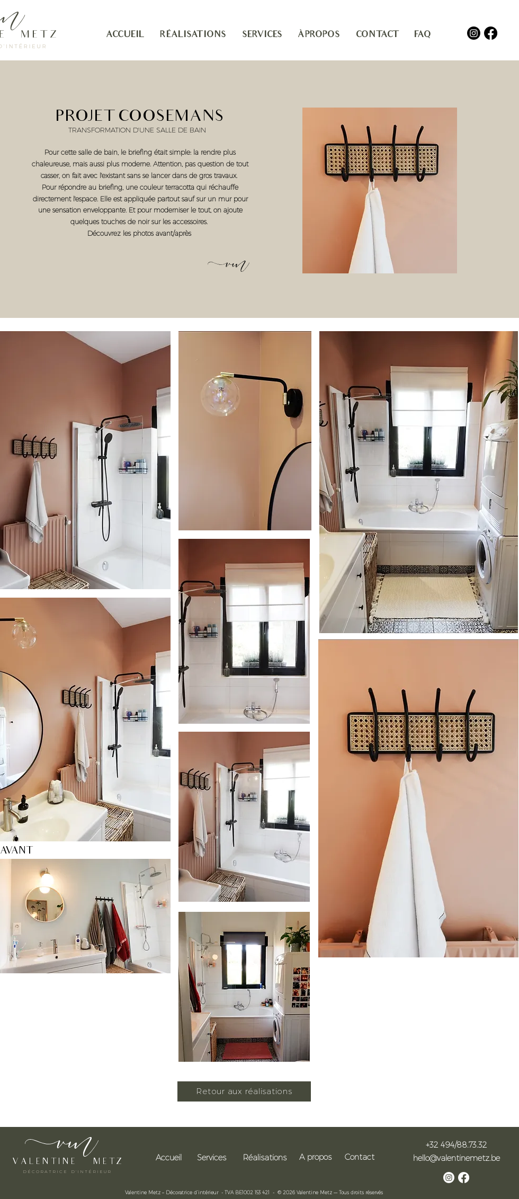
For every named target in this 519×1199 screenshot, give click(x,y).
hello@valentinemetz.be (456, 1157)
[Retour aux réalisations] (244, 1091)
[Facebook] (490, 33)
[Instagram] (473, 33)
